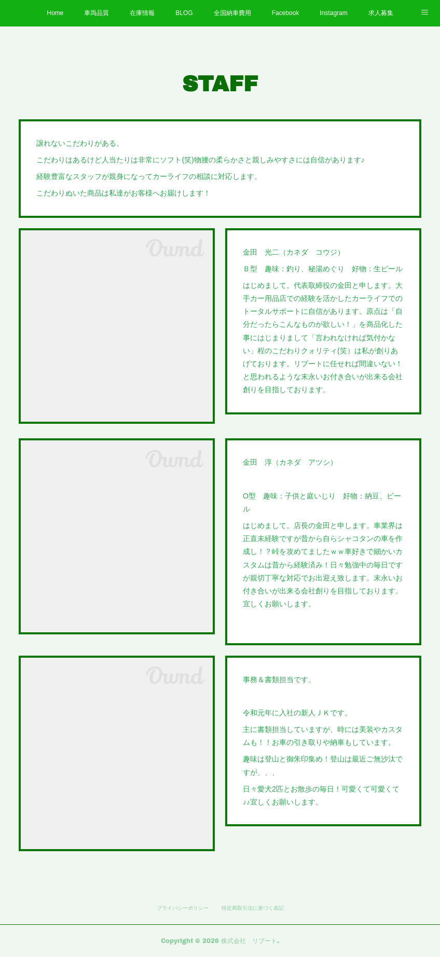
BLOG (183, 13)
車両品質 (96, 13)
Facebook (285, 13)
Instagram (333, 13)
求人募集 (380, 13)
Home (55, 13)
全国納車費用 (232, 13)
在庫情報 (142, 13)
